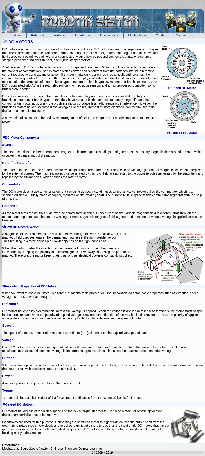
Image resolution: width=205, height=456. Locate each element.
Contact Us (183, 35)
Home (18, 35)
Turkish (161, 35)
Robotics (82, 35)
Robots (37, 35)
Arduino (59, 35)
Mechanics (137, 35)
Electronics (109, 35)
